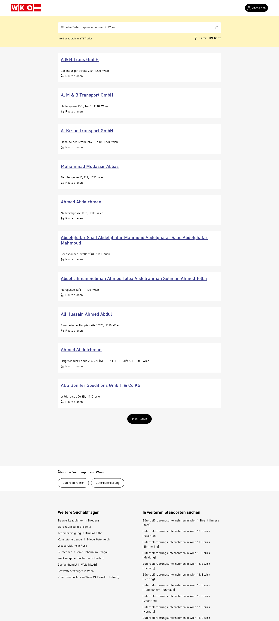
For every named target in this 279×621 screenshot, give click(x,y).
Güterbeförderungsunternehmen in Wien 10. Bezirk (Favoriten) (176, 533)
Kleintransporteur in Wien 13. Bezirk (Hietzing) (88, 577)
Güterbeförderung (108, 482)
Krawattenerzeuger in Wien (76, 571)
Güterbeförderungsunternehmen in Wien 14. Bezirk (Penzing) (176, 577)
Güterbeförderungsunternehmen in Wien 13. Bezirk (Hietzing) (176, 566)
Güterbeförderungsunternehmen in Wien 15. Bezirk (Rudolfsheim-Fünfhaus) (176, 588)
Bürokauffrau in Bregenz (74, 526)
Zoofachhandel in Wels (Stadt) (77, 564)
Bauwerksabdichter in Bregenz (78, 520)
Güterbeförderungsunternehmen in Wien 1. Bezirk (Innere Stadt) (181, 523)
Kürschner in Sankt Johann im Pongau (83, 552)
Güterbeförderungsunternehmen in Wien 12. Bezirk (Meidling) (176, 555)
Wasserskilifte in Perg (72, 545)
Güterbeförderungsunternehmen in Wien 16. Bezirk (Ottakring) (176, 598)
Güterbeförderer (73, 482)
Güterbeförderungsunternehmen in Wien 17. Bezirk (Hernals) (176, 609)
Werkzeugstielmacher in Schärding (81, 558)
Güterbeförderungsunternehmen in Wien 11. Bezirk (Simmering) (176, 544)
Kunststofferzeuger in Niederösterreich (84, 539)
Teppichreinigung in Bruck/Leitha (80, 533)
